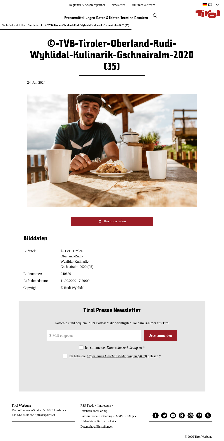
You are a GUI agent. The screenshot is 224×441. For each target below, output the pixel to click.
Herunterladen (112, 221)
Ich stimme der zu (115, 348)
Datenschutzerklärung (122, 348)
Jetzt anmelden (160, 336)
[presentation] (112, 371)
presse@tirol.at (46, 415)
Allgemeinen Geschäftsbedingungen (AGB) (117, 356)
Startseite (33, 25)
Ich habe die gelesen (115, 356)
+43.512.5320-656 (23, 415)
